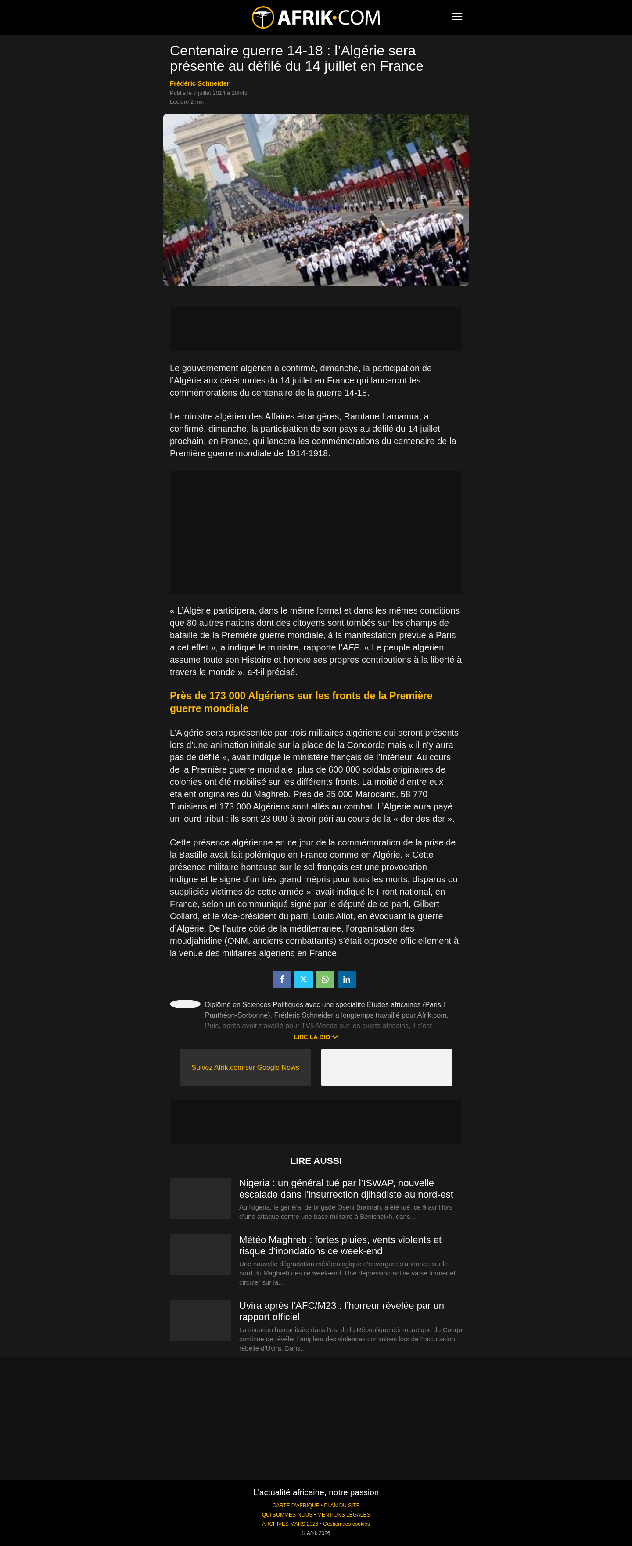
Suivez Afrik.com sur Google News (245, 1067)
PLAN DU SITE (341, 1506)
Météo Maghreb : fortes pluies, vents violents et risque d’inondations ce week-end (340, 1245)
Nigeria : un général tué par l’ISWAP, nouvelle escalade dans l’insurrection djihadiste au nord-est (346, 1189)
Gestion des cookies (346, 1524)
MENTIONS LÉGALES (343, 1515)
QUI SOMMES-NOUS (287, 1515)
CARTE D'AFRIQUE (295, 1506)
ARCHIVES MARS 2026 (290, 1524)
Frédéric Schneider (200, 83)
